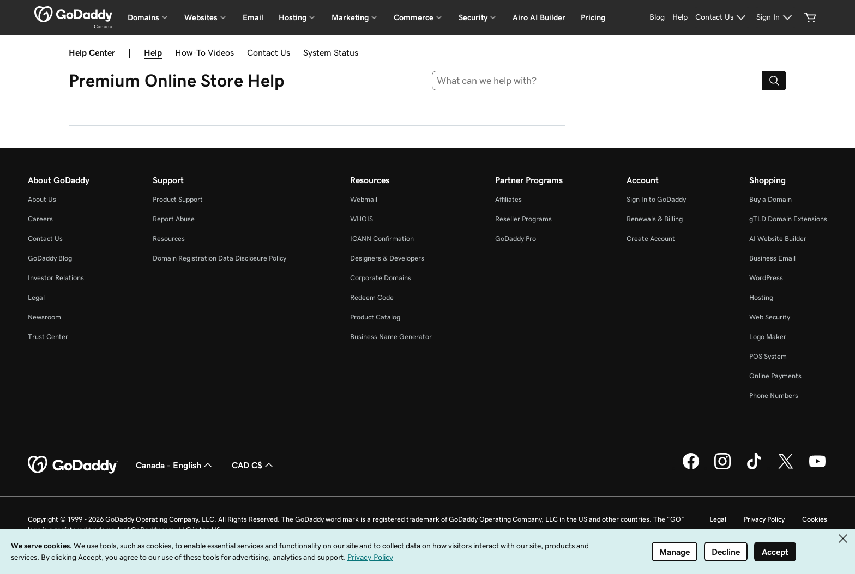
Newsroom (44, 317)
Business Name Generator (391, 336)
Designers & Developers (387, 258)
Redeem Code (372, 297)
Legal (36, 297)
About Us (42, 199)
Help (153, 52)
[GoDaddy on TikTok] (754, 467)
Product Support (178, 199)
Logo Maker (767, 336)
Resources (169, 238)
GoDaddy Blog (50, 258)
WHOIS (361, 218)
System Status (330, 52)
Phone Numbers (773, 395)
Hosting (761, 297)
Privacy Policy (764, 519)
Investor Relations (56, 277)
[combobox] (597, 81)
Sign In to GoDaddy (656, 199)
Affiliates (508, 199)
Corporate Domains (380, 277)
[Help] (680, 17)
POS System (768, 356)
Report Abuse (174, 218)
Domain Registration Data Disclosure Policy (219, 258)
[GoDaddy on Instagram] (722, 467)
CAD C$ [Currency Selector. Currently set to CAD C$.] (253, 465)
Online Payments (775, 375)
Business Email (772, 258)
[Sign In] (776, 17)
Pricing (593, 17)
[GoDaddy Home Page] (73, 465)
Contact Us (268, 52)
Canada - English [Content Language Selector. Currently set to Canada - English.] (175, 465)
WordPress (766, 277)
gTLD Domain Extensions (788, 218)
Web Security (769, 317)
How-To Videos (204, 52)
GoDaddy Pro (515, 238)
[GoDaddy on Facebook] (691, 467)
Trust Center (48, 336)
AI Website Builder (777, 238)
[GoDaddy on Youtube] (817, 467)
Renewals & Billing (655, 218)
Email (253, 17)
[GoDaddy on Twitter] (786, 467)
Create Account (651, 238)
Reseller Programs (523, 218)
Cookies (814, 519)
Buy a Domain (770, 199)
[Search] (774, 80)
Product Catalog (375, 317)
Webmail (363, 199)
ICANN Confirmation (382, 238)
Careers (40, 218)
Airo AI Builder (539, 17)
